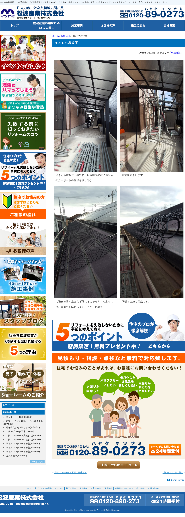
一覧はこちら (37, 462)
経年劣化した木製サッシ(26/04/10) (23, 427)
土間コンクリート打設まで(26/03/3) (23, 439)
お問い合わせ (154, 488)
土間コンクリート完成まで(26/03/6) (23, 435)
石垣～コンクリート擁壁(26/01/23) (23, 451)
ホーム (55, 36)
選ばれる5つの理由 (43, 488)
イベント (59, 488)
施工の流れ (71, 488)
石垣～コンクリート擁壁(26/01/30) (23, 443)
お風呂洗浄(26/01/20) (16, 455)
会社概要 (140, 488)
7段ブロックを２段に (173, 472)
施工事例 (83, 488)
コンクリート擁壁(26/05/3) (19, 417)
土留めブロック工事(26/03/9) (20, 431)
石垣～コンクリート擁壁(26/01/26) (23, 447)
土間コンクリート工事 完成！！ (70, 472)
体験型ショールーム (124, 488)
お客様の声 (96, 488)
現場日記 (65, 36)
